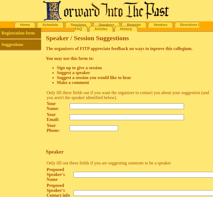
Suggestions (12, 44)
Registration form (18, 33)
